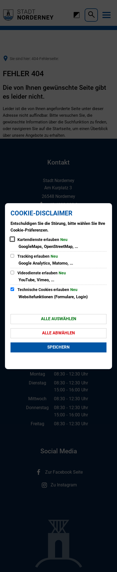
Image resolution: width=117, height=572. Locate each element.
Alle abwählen (58, 332)
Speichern (58, 347)
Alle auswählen (58, 318)
